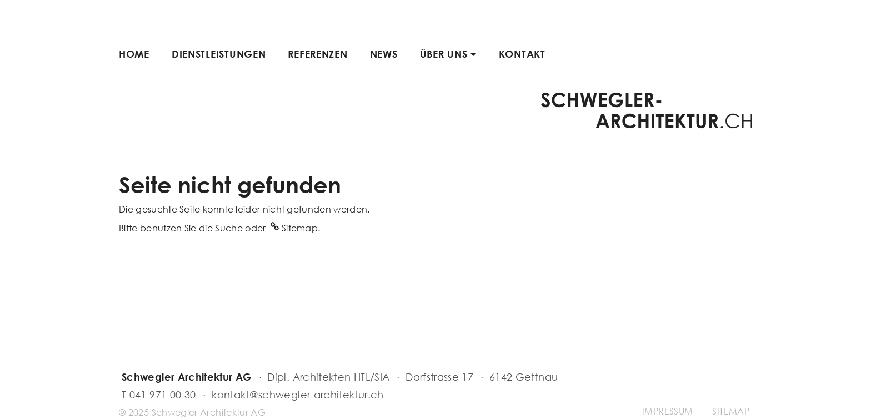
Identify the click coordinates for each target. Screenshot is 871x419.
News (384, 54)
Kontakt (522, 54)
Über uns (448, 54)
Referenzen (317, 54)
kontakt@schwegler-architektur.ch (298, 394)
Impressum (667, 411)
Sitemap (300, 228)
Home (134, 54)
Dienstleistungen (219, 54)
